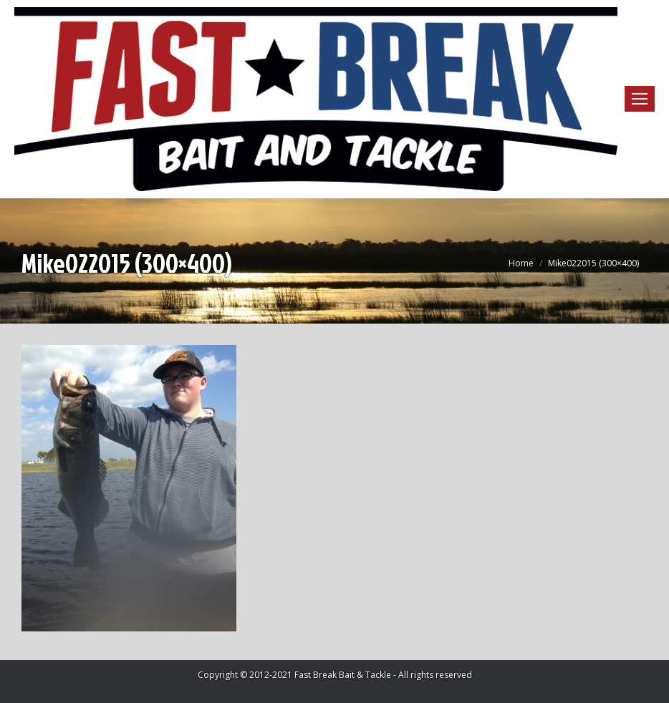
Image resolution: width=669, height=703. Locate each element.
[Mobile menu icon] (640, 99)
